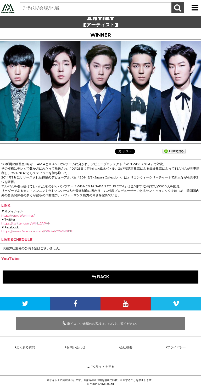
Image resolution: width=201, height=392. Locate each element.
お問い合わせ (75, 347)
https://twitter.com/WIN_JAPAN (26, 223)
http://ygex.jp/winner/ (18, 215)
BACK (100, 277)
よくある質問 (25, 347)
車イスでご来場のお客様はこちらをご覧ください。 (100, 323)
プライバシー (176, 347)
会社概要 (126, 347)
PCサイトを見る (100, 366)
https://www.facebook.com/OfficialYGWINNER (36, 231)
